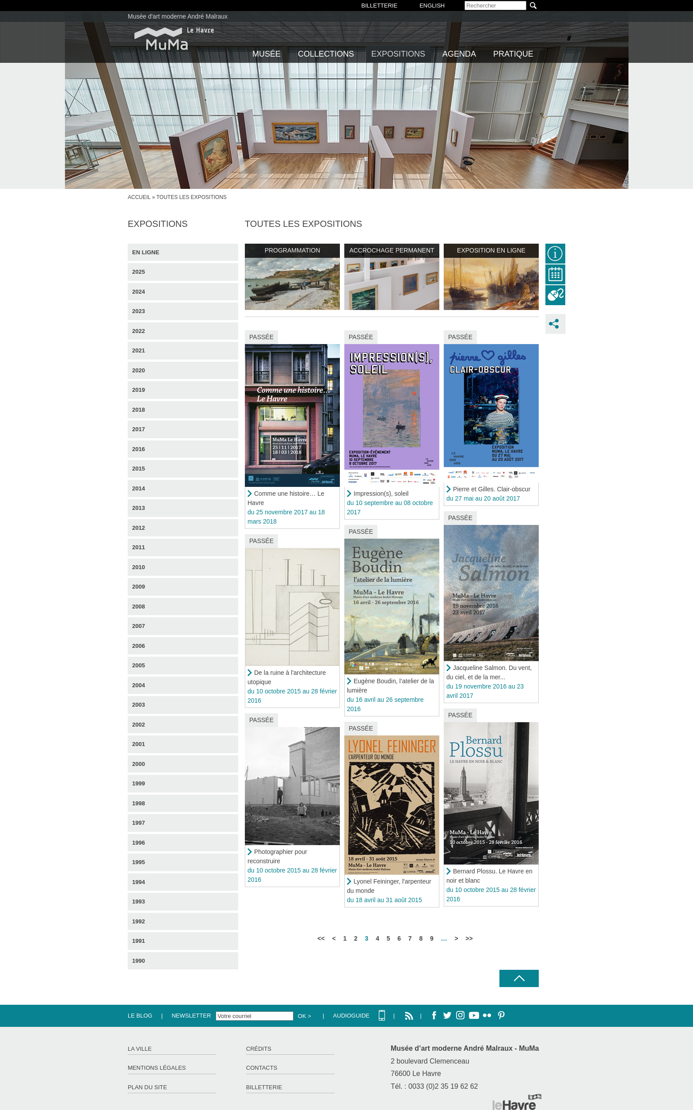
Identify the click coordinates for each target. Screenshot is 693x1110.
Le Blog (140, 1015)
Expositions (398, 54)
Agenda (459, 54)
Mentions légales (157, 1067)
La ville (140, 1048)
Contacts (262, 1067)
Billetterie (264, 1087)
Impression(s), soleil (381, 493)
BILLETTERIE (380, 5)
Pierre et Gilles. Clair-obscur (491, 489)
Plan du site (147, 1087)
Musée (266, 54)
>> (468, 938)
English (432, 5)
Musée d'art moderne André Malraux (178, 16)
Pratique (513, 54)
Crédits (258, 1048)
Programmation (292, 250)
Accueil (139, 197)
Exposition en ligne (491, 250)
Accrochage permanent (391, 250)
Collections (326, 54)
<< (320, 938)
